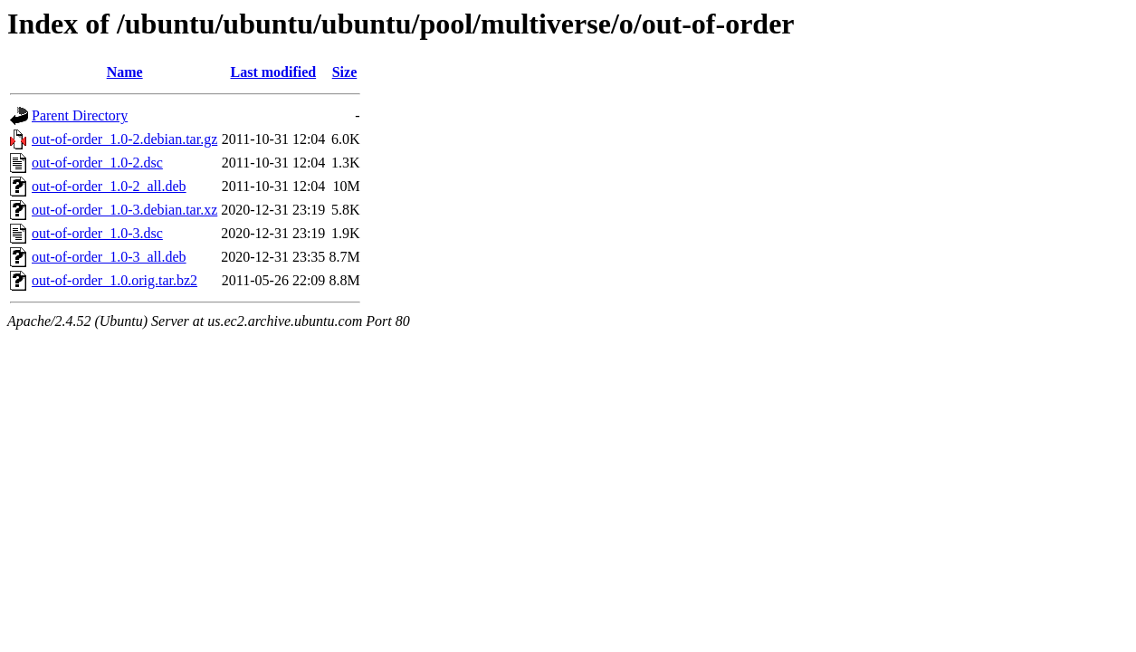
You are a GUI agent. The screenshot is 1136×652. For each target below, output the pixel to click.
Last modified (273, 72)
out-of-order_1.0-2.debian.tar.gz (124, 139)
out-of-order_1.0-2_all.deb (109, 186)
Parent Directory (80, 115)
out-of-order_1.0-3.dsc (97, 233)
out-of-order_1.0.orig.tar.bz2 (114, 280)
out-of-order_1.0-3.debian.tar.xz (124, 209)
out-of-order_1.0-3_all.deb (109, 256)
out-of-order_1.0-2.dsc (97, 162)
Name (125, 72)
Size (345, 72)
